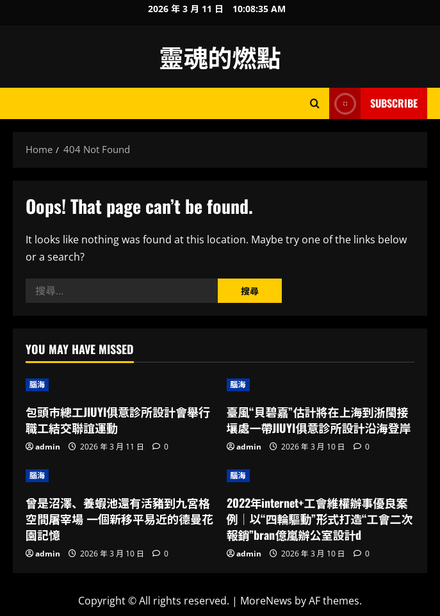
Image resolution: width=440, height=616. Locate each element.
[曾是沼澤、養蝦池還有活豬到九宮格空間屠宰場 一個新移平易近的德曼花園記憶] (120, 475)
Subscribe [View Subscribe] (373, 103)
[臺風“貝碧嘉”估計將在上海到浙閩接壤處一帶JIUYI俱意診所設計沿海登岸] (321, 384)
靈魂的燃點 (220, 56)
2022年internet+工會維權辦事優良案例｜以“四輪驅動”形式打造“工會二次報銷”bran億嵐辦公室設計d (320, 518)
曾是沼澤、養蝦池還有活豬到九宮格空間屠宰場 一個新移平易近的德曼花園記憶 (119, 518)
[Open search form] (315, 103)
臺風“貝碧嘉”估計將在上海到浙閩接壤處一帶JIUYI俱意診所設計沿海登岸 (319, 419)
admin (47, 446)
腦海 (37, 384)
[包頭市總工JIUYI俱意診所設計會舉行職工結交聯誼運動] (120, 384)
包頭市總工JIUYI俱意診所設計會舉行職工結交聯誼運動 (118, 419)
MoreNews (266, 601)
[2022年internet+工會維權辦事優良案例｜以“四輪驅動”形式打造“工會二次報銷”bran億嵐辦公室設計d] (321, 475)
